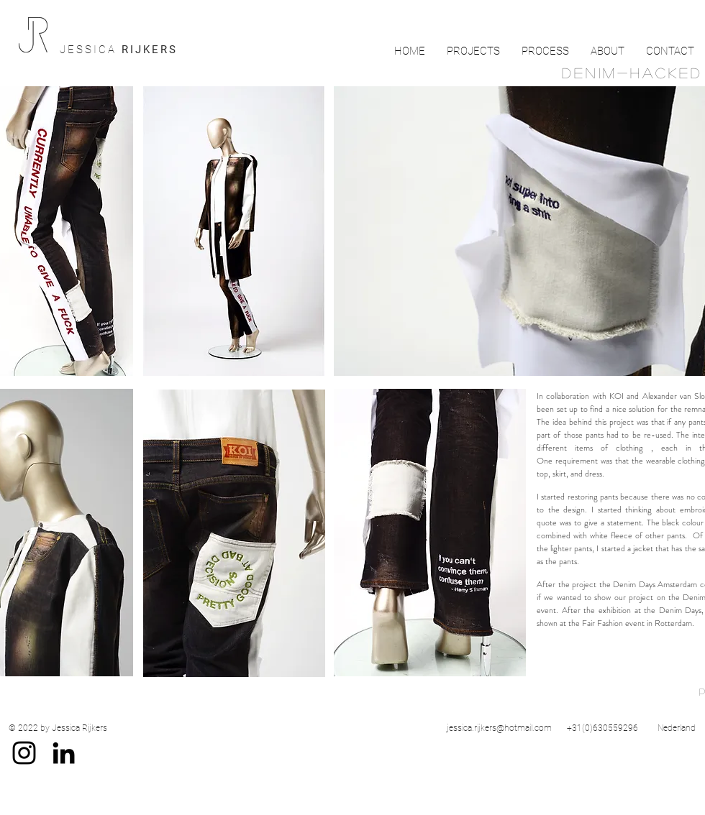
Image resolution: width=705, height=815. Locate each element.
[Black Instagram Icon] (24, 752)
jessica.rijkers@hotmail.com (499, 728)
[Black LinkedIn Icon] (63, 752)
